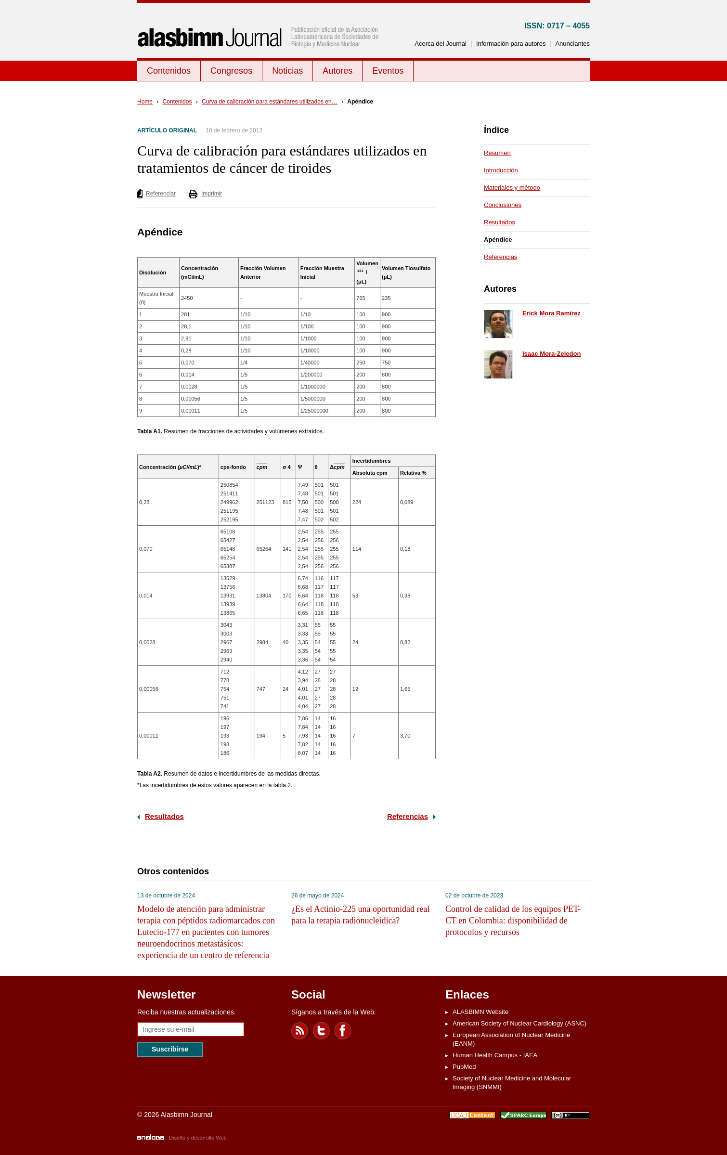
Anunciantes (572, 43)
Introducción (501, 170)
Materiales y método (512, 187)
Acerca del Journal (441, 43)
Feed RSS (300, 1030)
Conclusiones (502, 204)
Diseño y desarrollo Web (198, 1138)
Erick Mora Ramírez (551, 313)
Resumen (497, 152)
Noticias (287, 71)
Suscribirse (170, 1049)
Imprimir (211, 193)
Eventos (387, 71)
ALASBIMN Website (480, 1011)
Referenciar (161, 193)
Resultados (164, 816)
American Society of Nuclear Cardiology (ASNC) (519, 1023)
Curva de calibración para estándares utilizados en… (270, 101)
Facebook (343, 1030)
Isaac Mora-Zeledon (551, 353)
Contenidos (169, 71)
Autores (337, 71)
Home (145, 101)
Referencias (407, 816)
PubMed (464, 1066)
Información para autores (511, 43)
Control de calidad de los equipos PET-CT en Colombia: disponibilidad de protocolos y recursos (513, 920)
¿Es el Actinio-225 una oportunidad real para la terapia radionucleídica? (360, 914)
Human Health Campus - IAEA (495, 1055)
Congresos (231, 71)
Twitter (321, 1030)
